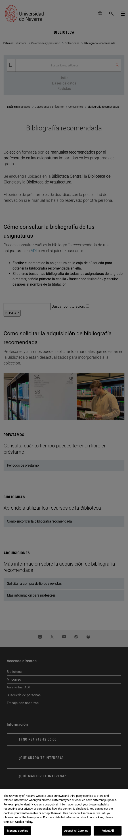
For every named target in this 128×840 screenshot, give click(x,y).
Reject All (107, 830)
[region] (64, 814)
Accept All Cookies (76, 830)
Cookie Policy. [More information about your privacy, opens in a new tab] (24, 822)
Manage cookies (17, 830)
